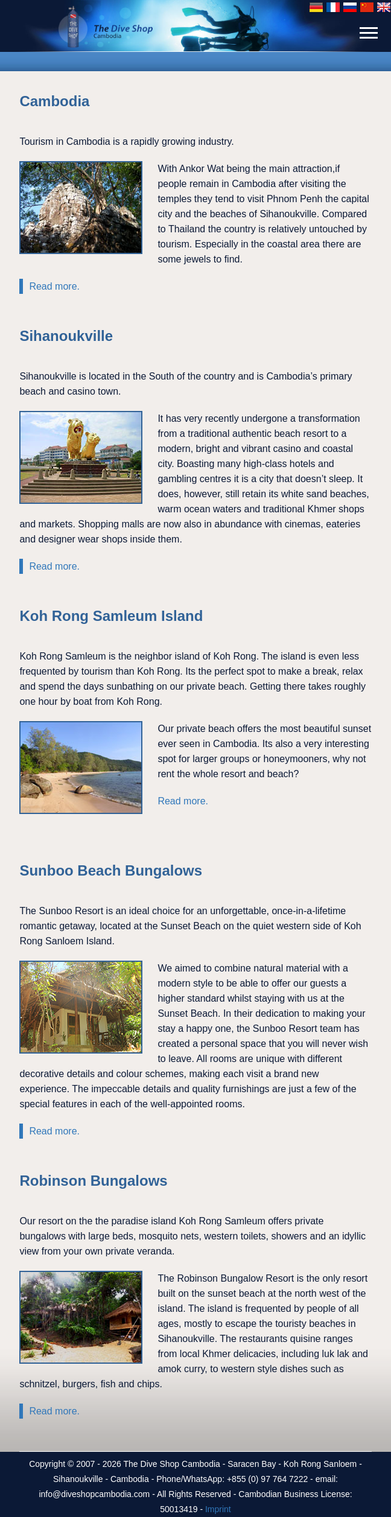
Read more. (54, 286)
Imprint (218, 1509)
